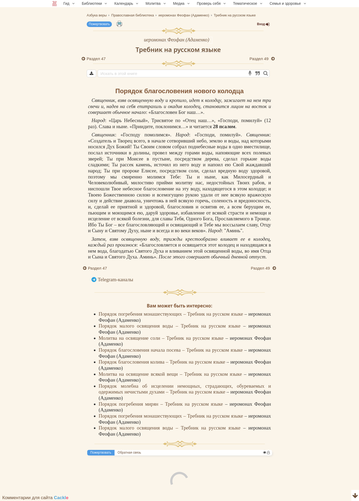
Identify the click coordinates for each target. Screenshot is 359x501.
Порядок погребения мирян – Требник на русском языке (162, 404)
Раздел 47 (96, 58)
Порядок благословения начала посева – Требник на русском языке (171, 350)
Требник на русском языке (178, 49)
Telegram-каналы (115, 279)
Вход (263, 24)
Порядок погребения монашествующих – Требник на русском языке (171, 314)
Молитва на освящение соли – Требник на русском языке (162, 338)
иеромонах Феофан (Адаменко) (176, 39)
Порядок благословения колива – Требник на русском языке (162, 362)
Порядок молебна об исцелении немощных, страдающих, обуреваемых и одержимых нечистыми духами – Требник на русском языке (185, 389)
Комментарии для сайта (35, 497)
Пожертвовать (99, 24)
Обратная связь (129, 452)
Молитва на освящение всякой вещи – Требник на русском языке (171, 374)
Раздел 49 (259, 58)
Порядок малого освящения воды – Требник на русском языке (171, 326)
